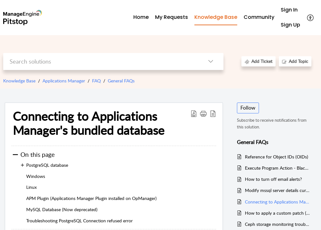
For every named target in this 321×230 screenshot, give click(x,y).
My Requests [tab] (171, 17)
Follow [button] (247, 107)
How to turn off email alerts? (273, 179)
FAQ (96, 81)
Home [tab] (141, 17)
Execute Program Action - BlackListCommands (277, 168)
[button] (310, 17)
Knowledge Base (19, 81)
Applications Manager (64, 81)
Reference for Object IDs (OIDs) (276, 157)
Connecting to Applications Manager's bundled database (277, 202)
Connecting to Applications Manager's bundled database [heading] (88, 123)
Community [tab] (259, 17)
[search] (100, 61)
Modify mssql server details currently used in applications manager (277, 190)
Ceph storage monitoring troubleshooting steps (277, 224)
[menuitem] (290, 10)
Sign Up (290, 24)
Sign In (289, 9)
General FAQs (121, 81)
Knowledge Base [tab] (215, 17)
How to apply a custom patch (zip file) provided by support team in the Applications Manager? (277, 213)
